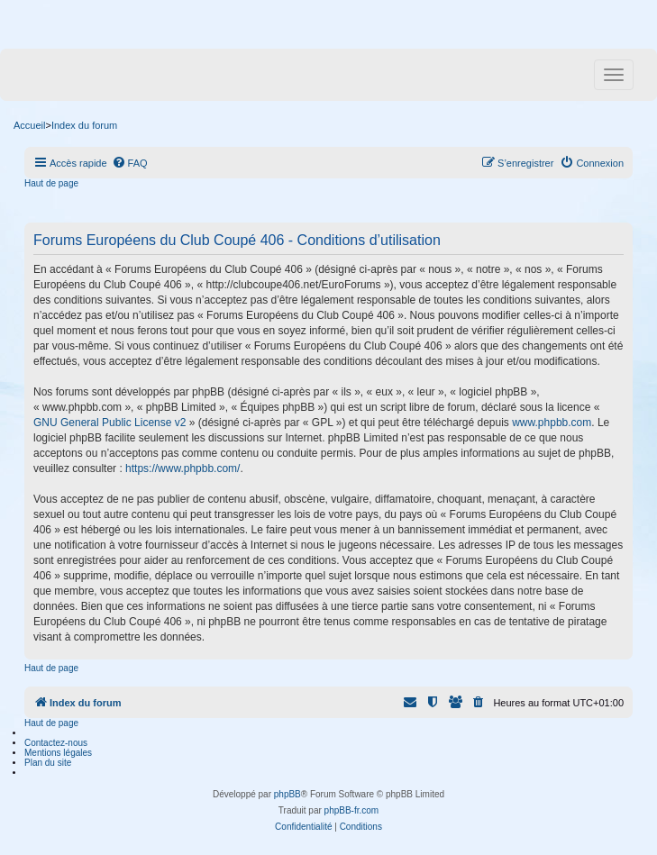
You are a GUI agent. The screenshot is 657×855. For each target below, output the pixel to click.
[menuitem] (130, 163)
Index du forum (84, 125)
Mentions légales (58, 753)
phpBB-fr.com (351, 810)
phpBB (287, 794)
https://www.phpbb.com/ (182, 468)
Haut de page (51, 183)
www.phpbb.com (551, 422)
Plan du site (47, 763)
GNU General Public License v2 (109, 422)
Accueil (29, 125)
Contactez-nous (55, 743)
